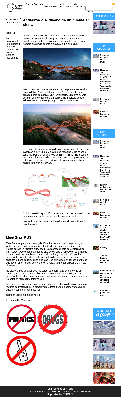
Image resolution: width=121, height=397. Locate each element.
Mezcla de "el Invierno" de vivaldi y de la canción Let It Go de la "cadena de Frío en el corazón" (105, 80)
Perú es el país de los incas (105, 101)
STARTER (68, 394)
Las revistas (65, 5)
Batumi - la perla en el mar (105, 292)
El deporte (80, 5)
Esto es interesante (12, 56)
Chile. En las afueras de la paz (105, 113)
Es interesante (48, 5)
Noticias (31, 3)
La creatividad (12, 39)
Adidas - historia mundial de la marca (105, 259)
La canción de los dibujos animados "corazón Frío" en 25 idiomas (105, 232)
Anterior (14, 19)
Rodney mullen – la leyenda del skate (105, 188)
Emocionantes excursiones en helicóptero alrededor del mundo (107, 276)
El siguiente (14, 20)
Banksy (103, 247)
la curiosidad (13, 44)
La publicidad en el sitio (60, 389)
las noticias (12, 50)
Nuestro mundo (10, 48)
